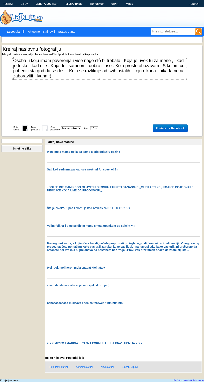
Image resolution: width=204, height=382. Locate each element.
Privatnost (198, 380)
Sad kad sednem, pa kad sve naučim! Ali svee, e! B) (82, 169)
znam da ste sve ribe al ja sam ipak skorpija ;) (78, 285)
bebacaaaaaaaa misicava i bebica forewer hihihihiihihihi (85, 303)
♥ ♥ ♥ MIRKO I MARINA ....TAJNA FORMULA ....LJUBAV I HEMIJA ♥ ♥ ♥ (94, 343)
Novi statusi (107, 367)
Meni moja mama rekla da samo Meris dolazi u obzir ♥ (83, 151)
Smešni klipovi (130, 367)
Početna (178, 380)
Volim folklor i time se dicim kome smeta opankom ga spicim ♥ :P (91, 225)
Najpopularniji (15, 31)
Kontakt (194, 4)
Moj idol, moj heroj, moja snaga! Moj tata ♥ (76, 267)
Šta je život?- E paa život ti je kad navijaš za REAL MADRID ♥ (88, 208)
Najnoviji (49, 31)
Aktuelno (34, 31)
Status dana (66, 31)
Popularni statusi (58, 367)
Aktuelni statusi (84, 367)
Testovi (8, 4)
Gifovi (24, 4)
